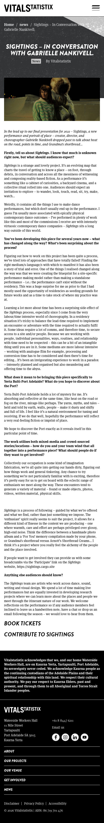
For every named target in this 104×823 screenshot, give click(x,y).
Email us (58, 727)
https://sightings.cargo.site (36, 566)
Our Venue (13, 770)
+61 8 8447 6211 (62, 720)
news (24, 24)
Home (9, 24)
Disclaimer (11, 803)
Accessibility (57, 803)
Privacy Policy (34, 803)
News (8, 789)
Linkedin (75, 737)
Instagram (65, 737)
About (9, 751)
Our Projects (15, 761)
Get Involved (14, 780)
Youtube (84, 737)
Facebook (56, 737)
